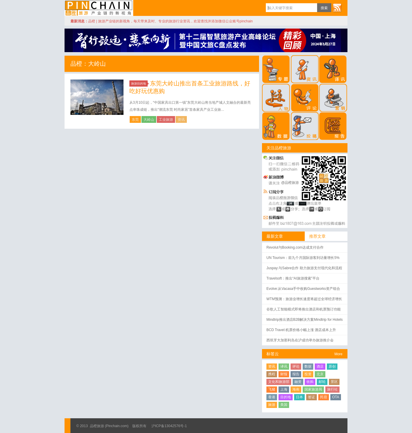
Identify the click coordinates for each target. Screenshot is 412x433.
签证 (311, 397)
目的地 (285, 397)
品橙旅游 (99, 8)
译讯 (283, 366)
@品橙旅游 (290, 183)
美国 (283, 405)
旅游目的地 (139, 83)
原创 (332, 366)
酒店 (320, 366)
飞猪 (271, 389)
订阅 (337, 7)
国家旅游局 (313, 389)
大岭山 (149, 120)
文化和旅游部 (278, 382)
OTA (335, 397)
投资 (308, 374)
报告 (295, 374)
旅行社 (332, 389)
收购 (310, 382)
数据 (308, 366)
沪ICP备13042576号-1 (169, 426)
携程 (271, 374)
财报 (283, 374)
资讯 (181, 120)
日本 (299, 397)
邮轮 (322, 382)
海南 (295, 389)
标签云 (272, 353)
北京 (320, 374)
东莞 (135, 120)
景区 (334, 382)
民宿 (323, 397)
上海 (283, 389)
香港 (271, 397)
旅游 (271, 405)
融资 (297, 382)
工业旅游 (166, 120)
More (338, 354)
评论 (295, 366)
